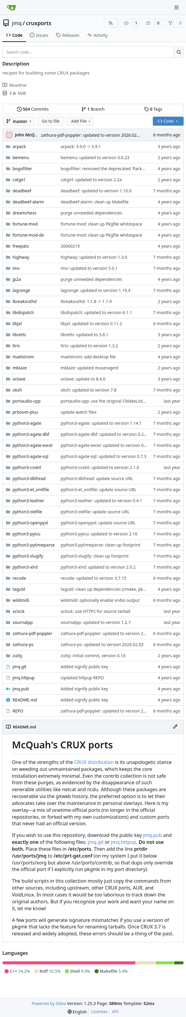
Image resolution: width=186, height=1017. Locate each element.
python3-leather (28, 500)
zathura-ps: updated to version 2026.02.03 (102, 644)
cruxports (38, 23)
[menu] (77, 1012)
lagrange (21, 290)
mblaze (20, 368)
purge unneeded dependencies (91, 213)
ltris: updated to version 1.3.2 (89, 345)
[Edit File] (175, 727)
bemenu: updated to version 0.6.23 (95, 157)
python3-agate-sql (30, 456)
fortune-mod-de (28, 235)
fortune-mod (25, 224)
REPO (18, 711)
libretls (19, 334)
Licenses (99, 1011)
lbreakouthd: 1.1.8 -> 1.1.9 (86, 301)
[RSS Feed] (111, 23)
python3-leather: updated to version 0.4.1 (101, 500)
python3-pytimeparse (34, 545)
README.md (25, 700)
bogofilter (22, 168)
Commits (33, 109)
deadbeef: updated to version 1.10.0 (96, 191)
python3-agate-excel (33, 445)
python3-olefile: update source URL (95, 511)
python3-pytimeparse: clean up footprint (100, 545)
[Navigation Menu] (177, 7)
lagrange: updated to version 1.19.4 (95, 290)
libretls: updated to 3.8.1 (85, 334)
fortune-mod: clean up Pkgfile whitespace (101, 224)
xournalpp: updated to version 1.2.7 (96, 622)
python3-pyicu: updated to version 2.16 (99, 534)
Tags (153, 109)
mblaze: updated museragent (90, 368)
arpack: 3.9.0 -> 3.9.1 (81, 146)
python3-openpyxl (30, 523)
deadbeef (22, 191)
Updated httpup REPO (82, 677)
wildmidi (21, 600)
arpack (19, 146)
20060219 (70, 246)
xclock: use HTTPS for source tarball (95, 611)
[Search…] (179, 52)
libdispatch (23, 312)
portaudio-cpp (27, 401)
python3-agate (27, 423)
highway (21, 257)
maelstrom (23, 357)
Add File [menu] (81, 121)
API (115, 1011)
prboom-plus (25, 412)
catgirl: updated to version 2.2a (91, 179)
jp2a (17, 279)
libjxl (17, 323)
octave (19, 379)
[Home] (11, 7)
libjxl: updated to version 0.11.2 (91, 323)
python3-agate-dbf (31, 434)
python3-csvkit (27, 467)
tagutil (19, 589)
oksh (17, 390)
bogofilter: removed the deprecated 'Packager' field (111, 168)
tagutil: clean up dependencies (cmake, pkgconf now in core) (120, 589)
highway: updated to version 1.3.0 (94, 257)
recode (19, 578)
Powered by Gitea (49, 1003)
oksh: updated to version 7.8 (88, 390)
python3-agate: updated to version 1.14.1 (101, 423)
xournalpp (23, 622)
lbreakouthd (24, 301)
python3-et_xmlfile (31, 489)
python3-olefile (27, 511)
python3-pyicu (26, 534)
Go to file (50, 121)
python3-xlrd (25, 567)
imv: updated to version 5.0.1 (89, 268)
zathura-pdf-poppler (32, 633)
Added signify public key (84, 666)
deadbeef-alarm (28, 202)
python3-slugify (28, 556)
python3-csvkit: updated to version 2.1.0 (100, 467)
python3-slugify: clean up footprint (95, 556)
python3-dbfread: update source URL (97, 478)
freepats (21, 246)
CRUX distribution (94, 762)
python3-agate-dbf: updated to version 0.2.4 (104, 434)
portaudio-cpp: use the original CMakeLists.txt (106, 401)
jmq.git (19, 666)
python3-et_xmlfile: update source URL (99, 489)
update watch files (79, 412)
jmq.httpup (24, 677)
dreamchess (24, 213)
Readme (14, 85)
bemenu (21, 157)
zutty (17, 655)
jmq (17, 23)
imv (16, 268)
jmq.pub (21, 689)
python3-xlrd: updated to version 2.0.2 (98, 567)
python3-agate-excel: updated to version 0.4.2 (105, 445)
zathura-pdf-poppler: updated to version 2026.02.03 (92, 135)
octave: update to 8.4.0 (83, 379)
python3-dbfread (29, 478)
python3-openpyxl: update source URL (98, 523)
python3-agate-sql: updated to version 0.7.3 (103, 456)
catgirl (19, 179)
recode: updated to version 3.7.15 (93, 578)
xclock (19, 611)
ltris (16, 345)
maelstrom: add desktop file (88, 357)
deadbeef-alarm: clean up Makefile (95, 202)
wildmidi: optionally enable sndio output (100, 600)
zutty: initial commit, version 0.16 (93, 655)
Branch (93, 109)
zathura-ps (23, 644)
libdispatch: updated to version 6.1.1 (96, 312)
